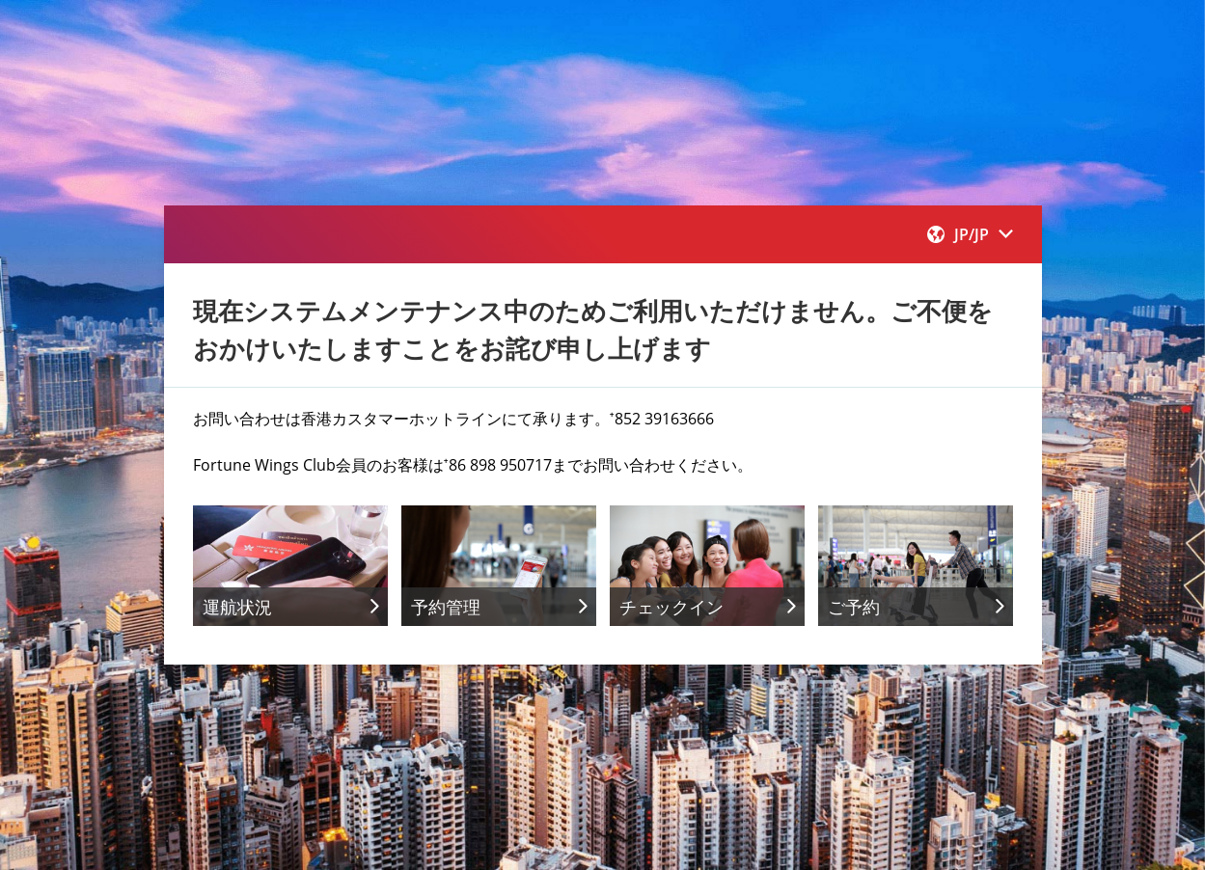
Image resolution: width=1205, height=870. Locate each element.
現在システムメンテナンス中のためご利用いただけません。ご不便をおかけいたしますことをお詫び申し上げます (593, 329)
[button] (970, 234)
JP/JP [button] (970, 234)
